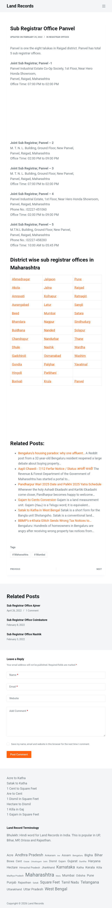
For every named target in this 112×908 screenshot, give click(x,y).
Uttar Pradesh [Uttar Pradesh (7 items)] (33, 889)
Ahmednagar (21, 279)
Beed (15, 313)
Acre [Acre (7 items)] (10, 855)
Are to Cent (14, 793)
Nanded (49, 330)
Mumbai (50, 313)
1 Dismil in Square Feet (23, 799)
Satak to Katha (17, 783)
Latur (47, 305)
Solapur (79, 330)
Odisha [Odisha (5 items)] (80, 875)
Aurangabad (20, 305)
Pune (78, 279)
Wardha (79, 347)
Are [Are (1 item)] (58, 855)
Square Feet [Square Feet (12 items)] (50, 882)
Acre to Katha (16, 778)
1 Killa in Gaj (15, 809)
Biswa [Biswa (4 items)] (10, 861)
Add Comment (18, 711)
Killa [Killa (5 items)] (99, 867)
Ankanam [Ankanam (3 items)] (50, 855)
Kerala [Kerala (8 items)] (90, 867)
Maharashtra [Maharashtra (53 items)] (39, 875)
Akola (16, 287)
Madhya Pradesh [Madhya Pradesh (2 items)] (15, 875)
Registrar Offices (59, 37)
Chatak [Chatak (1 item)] (26, 861)
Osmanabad (52, 356)
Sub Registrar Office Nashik (24, 634)
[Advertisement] (56, 115)
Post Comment (19, 754)
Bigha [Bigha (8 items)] (88, 855)
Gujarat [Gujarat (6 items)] (72, 861)
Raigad (79, 287)
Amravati (18, 296)
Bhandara (18, 321)
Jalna (48, 287)
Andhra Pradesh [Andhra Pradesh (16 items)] (29, 855)
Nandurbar (51, 339)
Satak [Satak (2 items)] (35, 882)
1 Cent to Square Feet (22, 788)
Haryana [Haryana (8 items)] (94, 861)
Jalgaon (49, 279)
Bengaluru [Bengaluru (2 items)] (78, 855)
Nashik (49, 347)
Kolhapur (50, 296)
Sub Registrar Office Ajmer (23, 605)
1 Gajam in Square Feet (23, 814)
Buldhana (18, 330)
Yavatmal (80, 364)
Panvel (79, 381)
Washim (80, 356)
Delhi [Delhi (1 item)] (45, 861)
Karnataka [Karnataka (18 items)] (65, 867)
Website (14, 698)
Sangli (78, 305)
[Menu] (103, 6)
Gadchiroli (19, 356)
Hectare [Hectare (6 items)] (12, 867)
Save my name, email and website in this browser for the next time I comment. (50, 744)
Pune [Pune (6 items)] (90, 875)
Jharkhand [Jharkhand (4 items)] (48, 867)
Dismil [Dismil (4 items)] (53, 861)
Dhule (16, 347)
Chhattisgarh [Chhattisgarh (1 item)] (36, 861)
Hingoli (17, 373)
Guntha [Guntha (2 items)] (82, 861)
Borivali (17, 381)
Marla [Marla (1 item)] (58, 876)
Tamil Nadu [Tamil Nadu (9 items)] (70, 882)
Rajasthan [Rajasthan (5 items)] (24, 882)
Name (13, 675)
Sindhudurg (82, 321)
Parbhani (50, 373)
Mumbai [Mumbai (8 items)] (68, 875)
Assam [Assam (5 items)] (66, 855)
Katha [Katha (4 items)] (80, 867)
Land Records (20, 6)
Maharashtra (20, 554)
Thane (78, 339)
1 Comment (32, 610)
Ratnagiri (80, 296)
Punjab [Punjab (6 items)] (11, 882)
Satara (79, 313)
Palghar (49, 364)
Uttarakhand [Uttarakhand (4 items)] (14, 889)
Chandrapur (20, 339)
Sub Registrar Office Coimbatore (27, 620)
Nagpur (49, 321)
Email (13, 687)
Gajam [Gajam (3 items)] (62, 861)
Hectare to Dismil (19, 804)
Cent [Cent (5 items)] (19, 861)
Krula (47, 381)
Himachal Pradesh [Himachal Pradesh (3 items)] (29, 867)
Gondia (17, 364)
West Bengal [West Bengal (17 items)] (56, 888)
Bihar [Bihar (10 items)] (99, 855)
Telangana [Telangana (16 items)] (90, 882)
